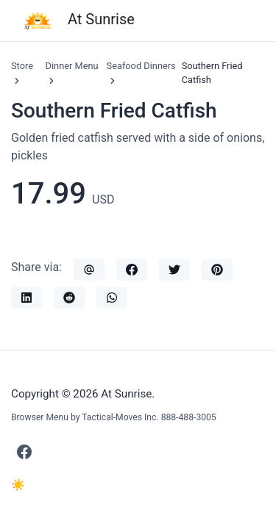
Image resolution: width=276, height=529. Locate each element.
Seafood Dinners (141, 65)
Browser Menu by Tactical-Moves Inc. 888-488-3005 (113, 417)
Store (22, 65)
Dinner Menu (72, 65)
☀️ (18, 485)
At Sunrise (79, 20)
